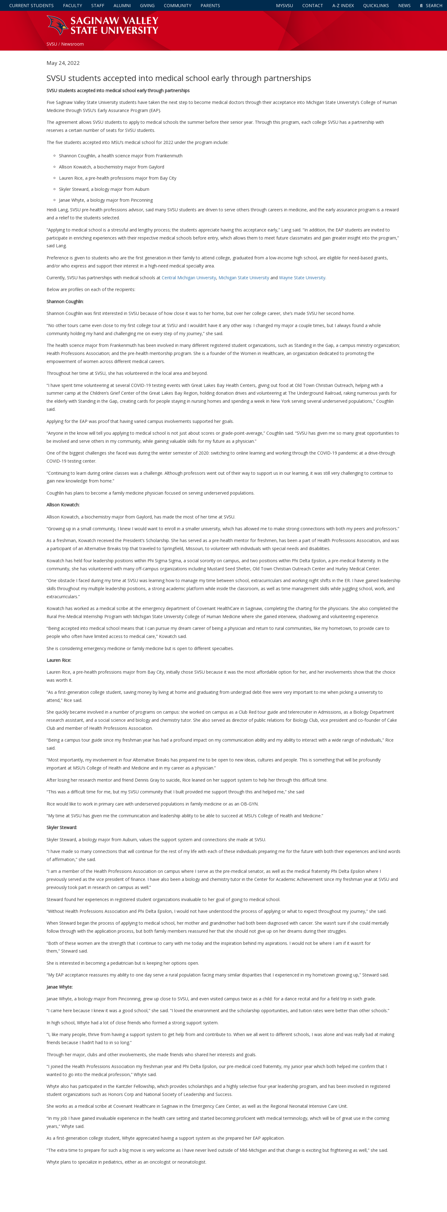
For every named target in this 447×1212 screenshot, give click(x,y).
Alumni (122, 5)
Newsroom (72, 44)
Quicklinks (376, 5)
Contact (312, 5)
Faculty (72, 5)
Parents (210, 5)
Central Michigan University (189, 278)
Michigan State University (244, 278)
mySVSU (284, 5)
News (404, 5)
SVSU (52, 44)
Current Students (31, 5)
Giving (147, 5)
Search (431, 5)
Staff (97, 5)
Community (177, 5)
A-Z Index (343, 5)
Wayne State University (302, 278)
